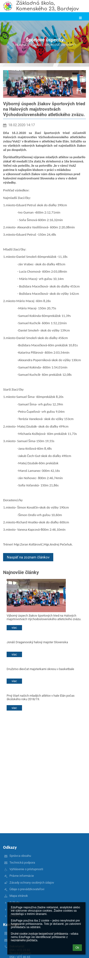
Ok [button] (77, 947)
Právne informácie (21, 875)
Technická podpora (22, 862)
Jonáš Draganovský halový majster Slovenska (37, 642)
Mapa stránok (18, 895)
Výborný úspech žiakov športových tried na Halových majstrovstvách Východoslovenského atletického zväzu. (44, 617)
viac (14, 627)
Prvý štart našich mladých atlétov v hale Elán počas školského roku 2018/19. (41, 697)
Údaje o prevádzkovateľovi (26, 889)
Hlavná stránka (28, 45)
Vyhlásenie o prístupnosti (26, 869)
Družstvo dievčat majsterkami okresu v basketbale (40, 669)
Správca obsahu (20, 855)
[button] (80, 18)
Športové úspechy (59, 45)
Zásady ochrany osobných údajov (31, 882)
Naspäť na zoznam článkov (28, 557)
